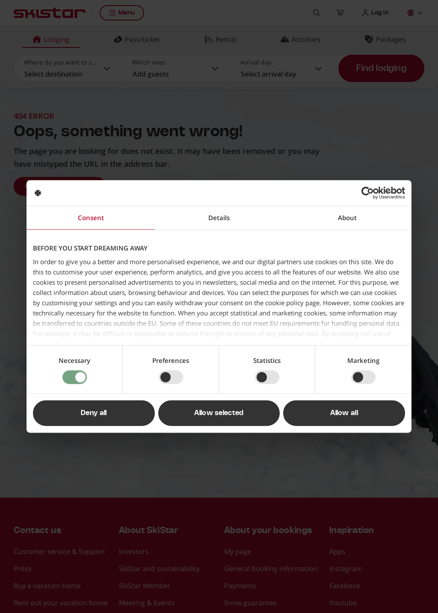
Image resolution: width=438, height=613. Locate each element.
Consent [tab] (91, 217)
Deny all (94, 413)
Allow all (344, 413)
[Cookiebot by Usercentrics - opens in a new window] (367, 192)
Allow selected (218, 413)
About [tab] (347, 217)
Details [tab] (219, 217)
